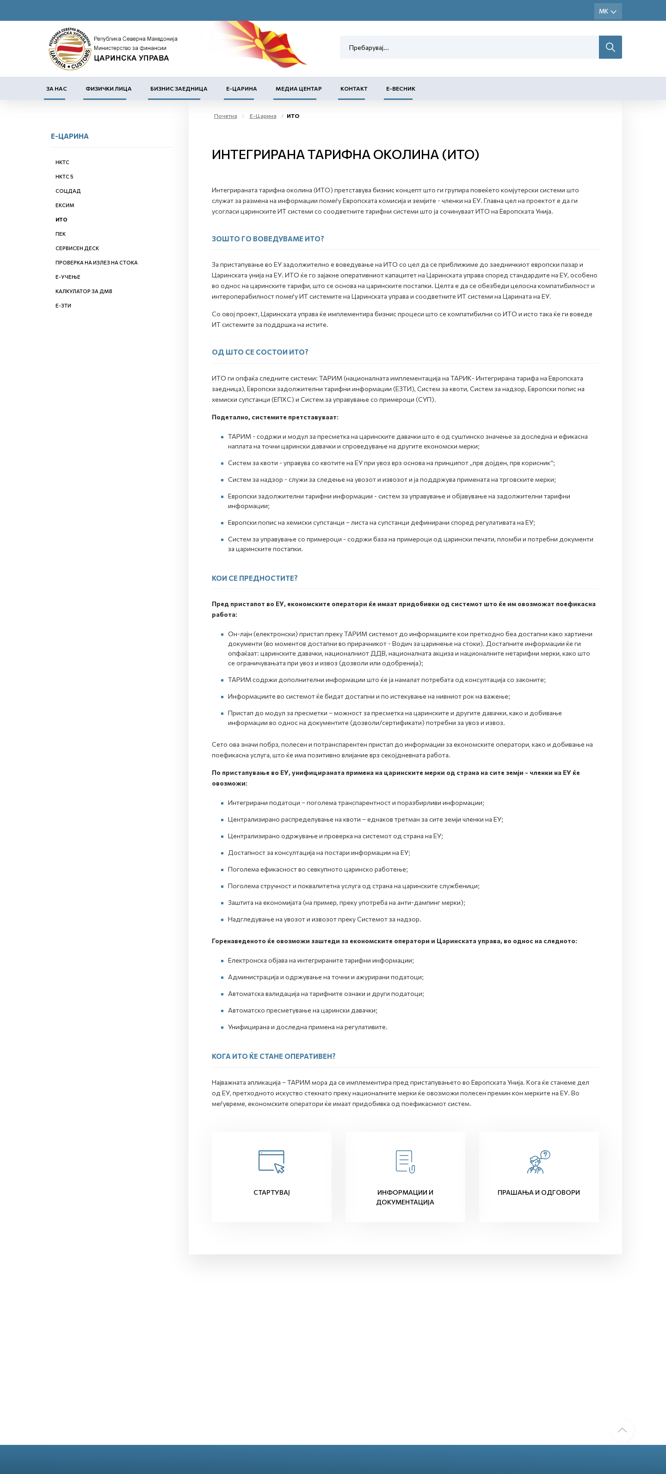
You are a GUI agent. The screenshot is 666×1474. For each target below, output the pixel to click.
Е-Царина (241, 88)
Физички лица (109, 88)
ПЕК (61, 234)
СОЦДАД (68, 191)
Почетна (225, 115)
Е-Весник (400, 88)
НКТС (62, 162)
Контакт (354, 88)
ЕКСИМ (65, 205)
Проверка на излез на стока (97, 262)
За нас (56, 88)
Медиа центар (299, 88)
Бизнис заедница (179, 88)
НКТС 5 (65, 176)
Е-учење (68, 277)
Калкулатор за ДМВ (84, 291)
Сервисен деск (77, 248)
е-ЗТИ (63, 305)
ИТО (62, 219)
